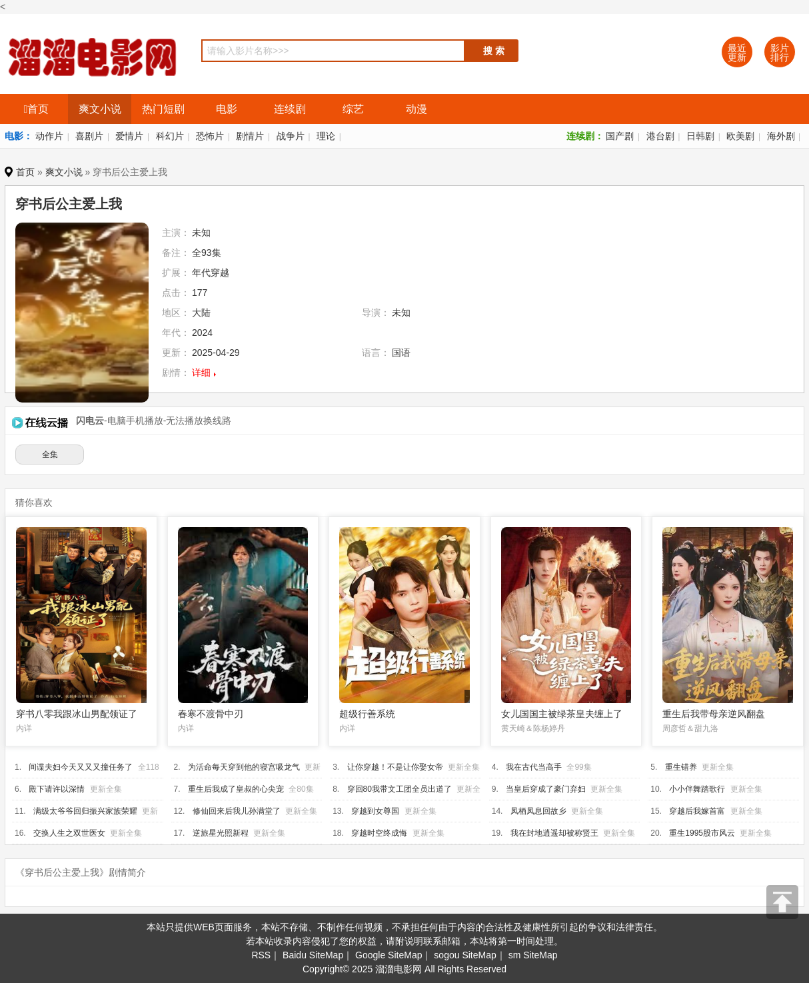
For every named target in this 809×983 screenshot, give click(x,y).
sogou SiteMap (465, 955)
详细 (201, 372)
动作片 (49, 136)
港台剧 (660, 136)
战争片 (291, 136)
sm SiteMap (533, 955)
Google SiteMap (388, 955)
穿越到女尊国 (375, 811)
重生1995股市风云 (702, 833)
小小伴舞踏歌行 (697, 789)
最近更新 (737, 53)
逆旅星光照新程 (221, 833)
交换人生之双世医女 (69, 833)
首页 (36, 109)
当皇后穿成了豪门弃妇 (546, 789)
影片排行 (779, 53)
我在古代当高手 (534, 767)
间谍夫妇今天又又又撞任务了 (81, 767)
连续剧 (290, 109)
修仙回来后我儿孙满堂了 (237, 811)
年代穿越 (210, 272)
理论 (326, 136)
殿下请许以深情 (57, 789)
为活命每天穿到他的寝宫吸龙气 (244, 767)
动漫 (416, 109)
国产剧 (620, 136)
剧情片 (250, 136)
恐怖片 (210, 136)
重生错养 (681, 767)
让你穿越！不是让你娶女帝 (395, 767)
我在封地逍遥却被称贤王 (554, 833)
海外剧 (781, 136)
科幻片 (170, 136)
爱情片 (129, 136)
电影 (226, 109)
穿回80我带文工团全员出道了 (399, 789)
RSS (261, 955)
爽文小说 (100, 109)
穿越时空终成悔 (379, 833)
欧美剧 (740, 136)
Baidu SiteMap (313, 955)
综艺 (353, 109)
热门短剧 (163, 109)
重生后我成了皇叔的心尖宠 (236, 789)
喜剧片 (89, 136)
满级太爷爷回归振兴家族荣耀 (85, 811)
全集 (50, 454)
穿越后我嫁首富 (697, 811)
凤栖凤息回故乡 (538, 811)
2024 (202, 332)
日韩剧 (700, 136)
